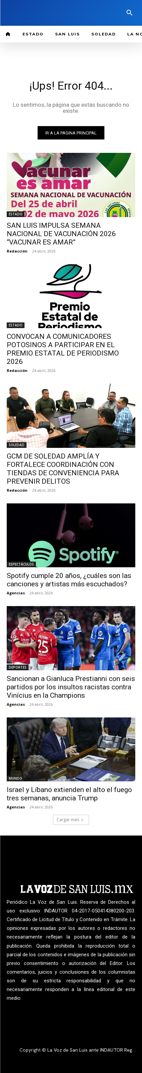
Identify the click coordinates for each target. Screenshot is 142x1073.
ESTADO (15, 214)
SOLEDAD (17, 445)
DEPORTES (18, 667)
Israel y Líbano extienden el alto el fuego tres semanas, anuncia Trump (69, 794)
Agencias (16, 592)
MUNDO (15, 778)
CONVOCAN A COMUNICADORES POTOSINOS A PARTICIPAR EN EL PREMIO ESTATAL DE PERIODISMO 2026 (63, 349)
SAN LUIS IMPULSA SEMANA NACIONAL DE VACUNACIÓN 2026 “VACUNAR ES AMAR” (61, 233)
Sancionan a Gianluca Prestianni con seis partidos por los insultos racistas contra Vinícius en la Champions (71, 687)
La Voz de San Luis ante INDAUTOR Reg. (90, 1050)
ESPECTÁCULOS (21, 564)
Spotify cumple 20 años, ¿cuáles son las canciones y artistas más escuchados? (69, 580)
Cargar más (70, 819)
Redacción (17, 251)
